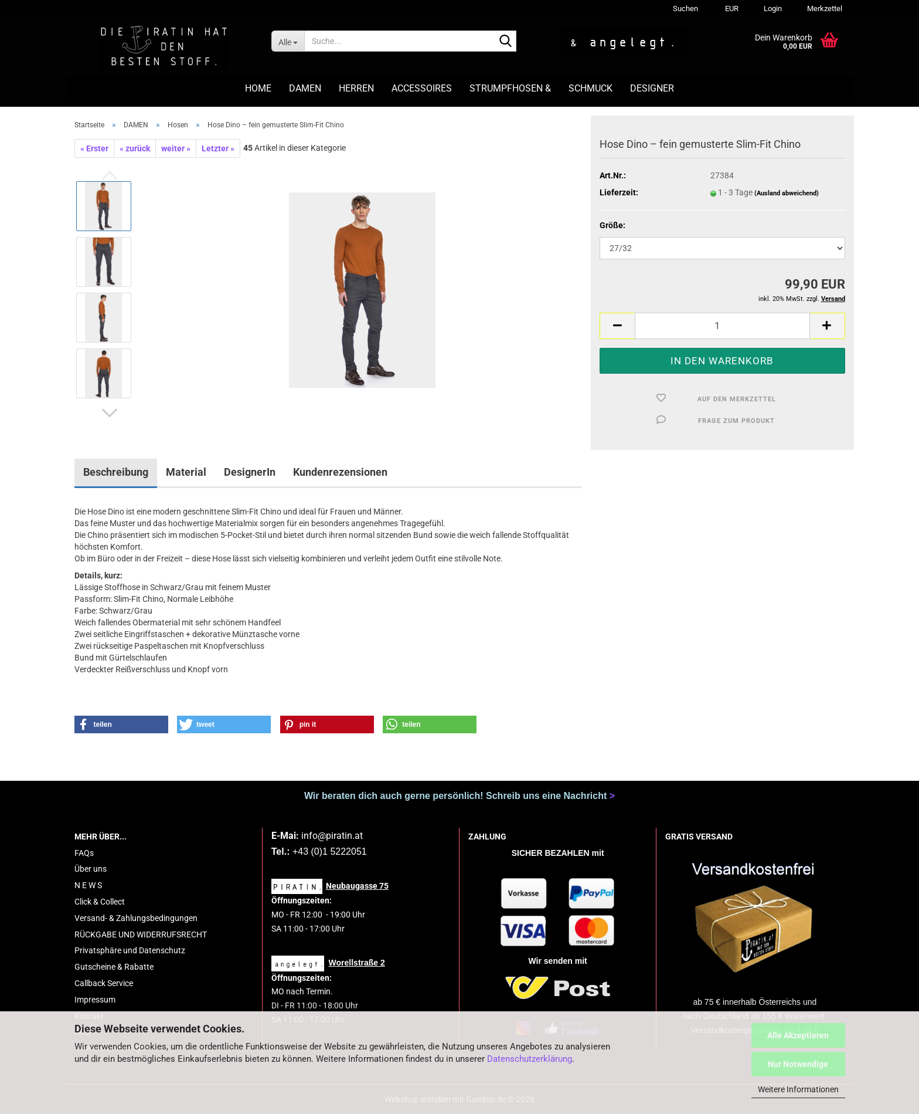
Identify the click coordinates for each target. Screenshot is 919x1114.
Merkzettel (823, 8)
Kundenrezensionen (340, 472)
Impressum (94, 999)
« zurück (135, 148)
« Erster (94, 148)
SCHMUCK (590, 88)
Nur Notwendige (798, 1064)
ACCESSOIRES (422, 88)
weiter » (175, 148)
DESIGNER (652, 88)
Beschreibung (115, 472)
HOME (258, 88)
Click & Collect (99, 901)
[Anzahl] (722, 326)
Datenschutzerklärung (529, 1059)
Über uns (90, 868)
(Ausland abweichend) (786, 193)
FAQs (84, 853)
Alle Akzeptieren (798, 1035)
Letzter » (218, 148)
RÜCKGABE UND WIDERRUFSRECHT (140, 934)
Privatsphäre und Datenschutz (129, 950)
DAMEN (305, 88)
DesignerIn (249, 472)
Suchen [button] (685, 8)
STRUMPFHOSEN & (510, 88)
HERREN (356, 88)
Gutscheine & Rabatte (114, 966)
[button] (730, 9)
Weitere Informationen (798, 1089)
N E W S (88, 885)
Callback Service (103, 983)
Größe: (612, 225)
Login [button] (772, 8)
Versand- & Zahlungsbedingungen (136, 918)
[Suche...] (287, 41)
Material (186, 472)
